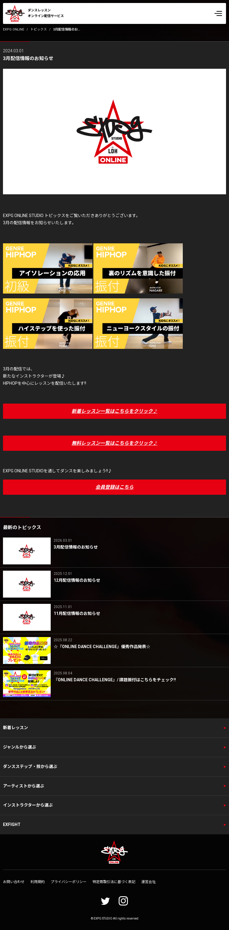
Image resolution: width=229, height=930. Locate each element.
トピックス (38, 29)
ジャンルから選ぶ (19, 747)
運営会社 (148, 882)
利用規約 (37, 882)
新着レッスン (15, 727)
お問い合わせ (13, 882)
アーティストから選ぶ (23, 786)
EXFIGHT (12, 824)
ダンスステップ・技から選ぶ (30, 766)
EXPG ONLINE (13, 29)
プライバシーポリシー (68, 882)
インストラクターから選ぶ (28, 805)
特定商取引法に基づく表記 (113, 882)
